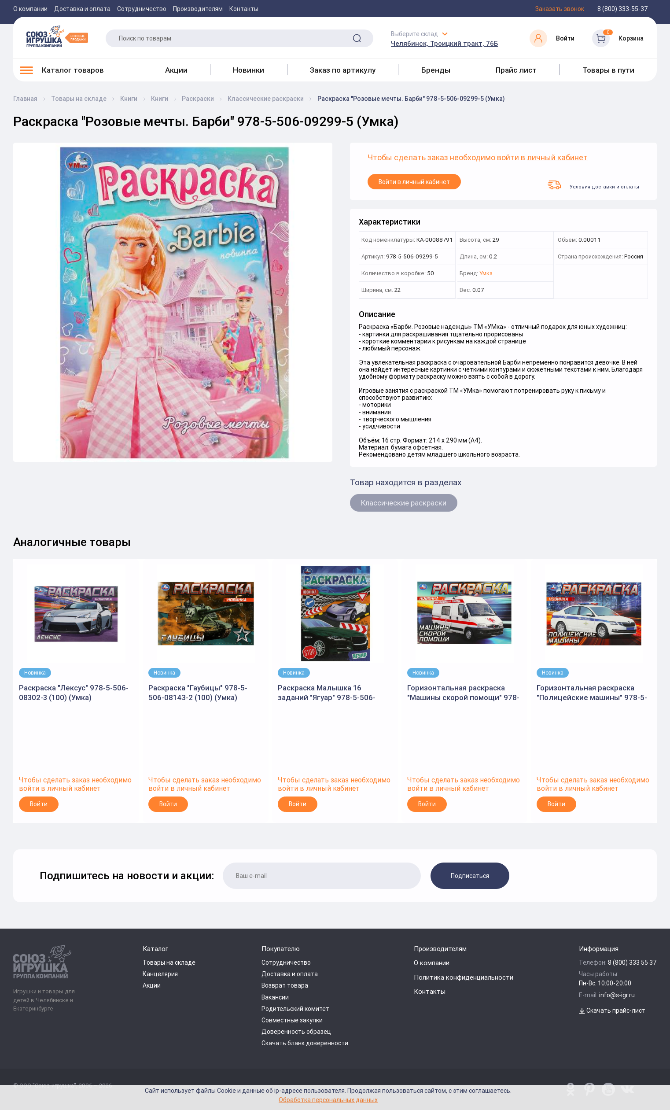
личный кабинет (557, 157)
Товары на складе (169, 962)
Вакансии (275, 997)
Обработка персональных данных (328, 1099)
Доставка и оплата (82, 8)
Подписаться (470, 876)
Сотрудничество (141, 8)
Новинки (248, 70)
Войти (39, 804)
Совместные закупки (292, 1020)
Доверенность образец (296, 1031)
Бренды (435, 70)
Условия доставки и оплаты (593, 185)
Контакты (243, 8)
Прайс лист (516, 70)
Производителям (198, 8)
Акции (176, 70)
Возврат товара (284, 985)
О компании (30, 8)
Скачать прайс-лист (612, 1010)
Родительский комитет (295, 1008)
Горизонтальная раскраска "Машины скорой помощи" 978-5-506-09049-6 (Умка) (463, 693)
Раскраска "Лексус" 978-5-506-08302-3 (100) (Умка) (74, 692)
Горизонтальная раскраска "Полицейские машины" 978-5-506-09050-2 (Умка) (592, 693)
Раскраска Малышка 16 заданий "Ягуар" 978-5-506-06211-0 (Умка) (326, 693)
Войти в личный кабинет (414, 182)
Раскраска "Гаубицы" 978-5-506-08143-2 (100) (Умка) (197, 692)
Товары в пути (608, 70)
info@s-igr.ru (617, 995)
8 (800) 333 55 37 (632, 962)
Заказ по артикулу (342, 70)
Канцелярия (160, 973)
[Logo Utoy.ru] (57, 36)
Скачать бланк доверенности (304, 1043)
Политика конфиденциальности (463, 977)
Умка (486, 273)
